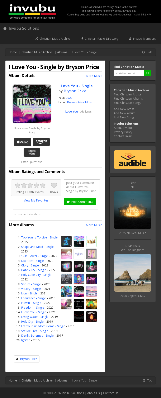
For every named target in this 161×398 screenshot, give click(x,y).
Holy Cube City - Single (36, 275)
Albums (62, 52)
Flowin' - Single (31, 303)
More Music (94, 76)
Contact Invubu (124, 136)
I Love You (70, 111)
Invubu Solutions (21, 28)
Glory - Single (30, 265)
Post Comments (80, 202)
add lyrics (86, 111)
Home (13, 52)
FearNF (132, 185)
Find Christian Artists (127, 94)
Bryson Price (75, 90)
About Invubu (123, 128)
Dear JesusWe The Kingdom (132, 248)
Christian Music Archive (53, 39)
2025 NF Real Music (132, 233)
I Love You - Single (33, 312)
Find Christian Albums (128, 98)
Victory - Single (31, 289)
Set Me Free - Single (34, 331)
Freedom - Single (32, 307)
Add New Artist (124, 109)
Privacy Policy (123, 132)
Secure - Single (31, 284)
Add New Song (124, 117)
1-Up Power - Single (34, 256)
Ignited (25, 340)
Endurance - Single (33, 298)
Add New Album (125, 113)
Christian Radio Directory (99, 39)
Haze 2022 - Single (33, 270)
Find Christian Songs (127, 103)
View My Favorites (36, 200)
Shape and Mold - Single (37, 247)
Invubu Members (142, 39)
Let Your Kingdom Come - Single (43, 326)
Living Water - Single (34, 317)
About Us (93, 393)
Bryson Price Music (80, 102)
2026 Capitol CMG (132, 296)
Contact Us (110, 393)
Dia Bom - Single (32, 261)
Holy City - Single (32, 321)
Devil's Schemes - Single (37, 335)
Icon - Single (29, 293)
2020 (69, 98)
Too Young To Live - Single (39, 237)
